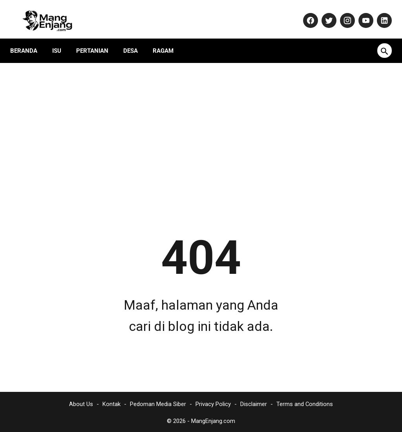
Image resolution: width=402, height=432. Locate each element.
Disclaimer (253, 402)
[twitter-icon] (324, 14)
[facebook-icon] (305, 14)
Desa (134, 41)
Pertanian (96, 41)
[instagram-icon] (342, 14)
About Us (81, 402)
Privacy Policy (213, 402)
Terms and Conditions (304, 402)
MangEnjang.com (213, 419)
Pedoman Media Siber (158, 402)
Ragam (167, 41)
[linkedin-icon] (379, 14)
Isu (60, 41)
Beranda (27, 41)
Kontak (111, 402)
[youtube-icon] (361, 14)
